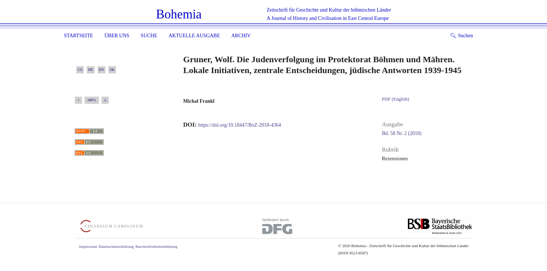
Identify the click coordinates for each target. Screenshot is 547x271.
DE (90, 70)
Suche (149, 35)
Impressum (88, 246)
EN (101, 70)
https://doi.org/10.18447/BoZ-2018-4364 (239, 125)
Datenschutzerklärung (116, 246)
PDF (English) (395, 99)
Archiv (241, 35)
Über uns (116, 35)
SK (112, 70)
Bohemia (179, 14)
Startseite (78, 35)
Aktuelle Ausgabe (194, 35)
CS (80, 70)
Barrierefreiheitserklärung (156, 246)
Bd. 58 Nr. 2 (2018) (402, 133)
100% (91, 100)
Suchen (461, 35)
